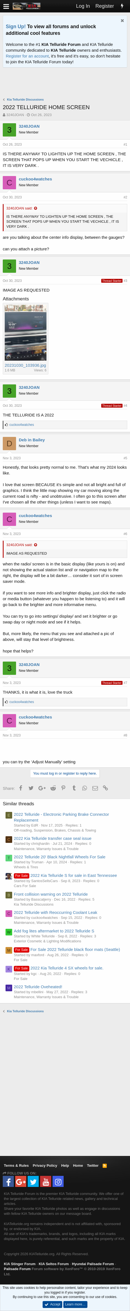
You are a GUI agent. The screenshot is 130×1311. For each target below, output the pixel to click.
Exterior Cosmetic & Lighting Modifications (47, 941)
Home (78, 1165)
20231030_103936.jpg (25, 365)
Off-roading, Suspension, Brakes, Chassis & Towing (55, 830)
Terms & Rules (16, 1165)
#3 (125, 281)
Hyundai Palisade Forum (93, 1264)
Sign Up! (16, 26)
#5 (125, 458)
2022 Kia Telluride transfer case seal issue (53, 838)
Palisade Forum (17, 1269)
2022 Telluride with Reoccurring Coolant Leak (55, 912)
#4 (125, 406)
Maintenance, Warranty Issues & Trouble (46, 849)
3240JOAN (15, 115)
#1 (125, 144)
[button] (6, 6)
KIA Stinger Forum (19, 1264)
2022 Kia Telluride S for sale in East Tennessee (65, 875)
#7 (125, 683)
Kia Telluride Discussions (34, 904)
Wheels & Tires (26, 867)
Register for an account (27, 56)
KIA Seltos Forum (54, 1264)
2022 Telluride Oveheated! (38, 986)
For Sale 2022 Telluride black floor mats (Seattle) (67, 949)
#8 (125, 735)
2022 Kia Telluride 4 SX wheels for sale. (58, 968)
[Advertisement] (66, 83)
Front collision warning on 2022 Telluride (51, 894)
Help (65, 1165)
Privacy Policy (45, 1165)
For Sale (20, 960)
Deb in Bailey (32, 439)
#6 (125, 534)
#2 (125, 197)
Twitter (93, 1165)
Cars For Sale (25, 886)
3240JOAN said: (19, 208)
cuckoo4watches (35, 179)
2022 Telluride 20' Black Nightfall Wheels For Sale (59, 856)
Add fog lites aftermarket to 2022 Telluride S (54, 931)
